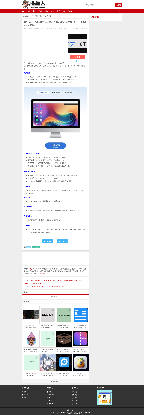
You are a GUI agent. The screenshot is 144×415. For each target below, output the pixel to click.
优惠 (36, 16)
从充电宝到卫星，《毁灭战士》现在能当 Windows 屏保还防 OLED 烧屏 (30, 327)
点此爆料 (42, 273)
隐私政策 (74, 392)
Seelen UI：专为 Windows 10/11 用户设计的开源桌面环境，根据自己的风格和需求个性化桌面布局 (79, 351)
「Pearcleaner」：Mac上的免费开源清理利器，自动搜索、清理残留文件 (79, 374)
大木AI (74, 410)
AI (64, 11)
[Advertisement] (45, 47)
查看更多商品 (55, 381)
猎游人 (25, 392)
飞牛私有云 (36, 247)
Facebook (51, 398)
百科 (46, 11)
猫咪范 (70, 11)
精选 (52, 11)
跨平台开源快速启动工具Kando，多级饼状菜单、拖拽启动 (47, 374)
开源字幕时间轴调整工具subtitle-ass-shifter (30, 374)
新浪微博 (50, 395)
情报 (34, 11)
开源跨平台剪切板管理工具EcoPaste (63, 374)
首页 (28, 11)
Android (25, 395)
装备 (40, 11)
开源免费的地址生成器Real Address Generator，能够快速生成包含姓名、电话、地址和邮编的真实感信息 (47, 327)
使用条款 (74, 395)
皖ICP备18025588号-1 (86, 413)
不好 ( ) (64, 241)
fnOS (28, 247)
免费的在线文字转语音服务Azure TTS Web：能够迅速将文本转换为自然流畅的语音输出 (47, 351)
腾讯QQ (50, 392)
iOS (24, 398)
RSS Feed (51, 404)
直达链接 (77, 57)
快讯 (58, 11)
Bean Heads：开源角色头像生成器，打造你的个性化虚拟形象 (31, 351)
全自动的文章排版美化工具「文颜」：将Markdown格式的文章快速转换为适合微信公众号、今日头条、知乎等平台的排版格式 (79, 327)
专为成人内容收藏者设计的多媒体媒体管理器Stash (63, 351)
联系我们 (74, 404)
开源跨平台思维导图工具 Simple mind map (63, 327)
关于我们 (74, 401)
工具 (38, 28)
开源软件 (41, 16)
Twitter (50, 401)
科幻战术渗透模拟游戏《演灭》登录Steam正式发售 (47, 286)
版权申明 (74, 398)
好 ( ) (49, 241)
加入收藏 (83, 28)
